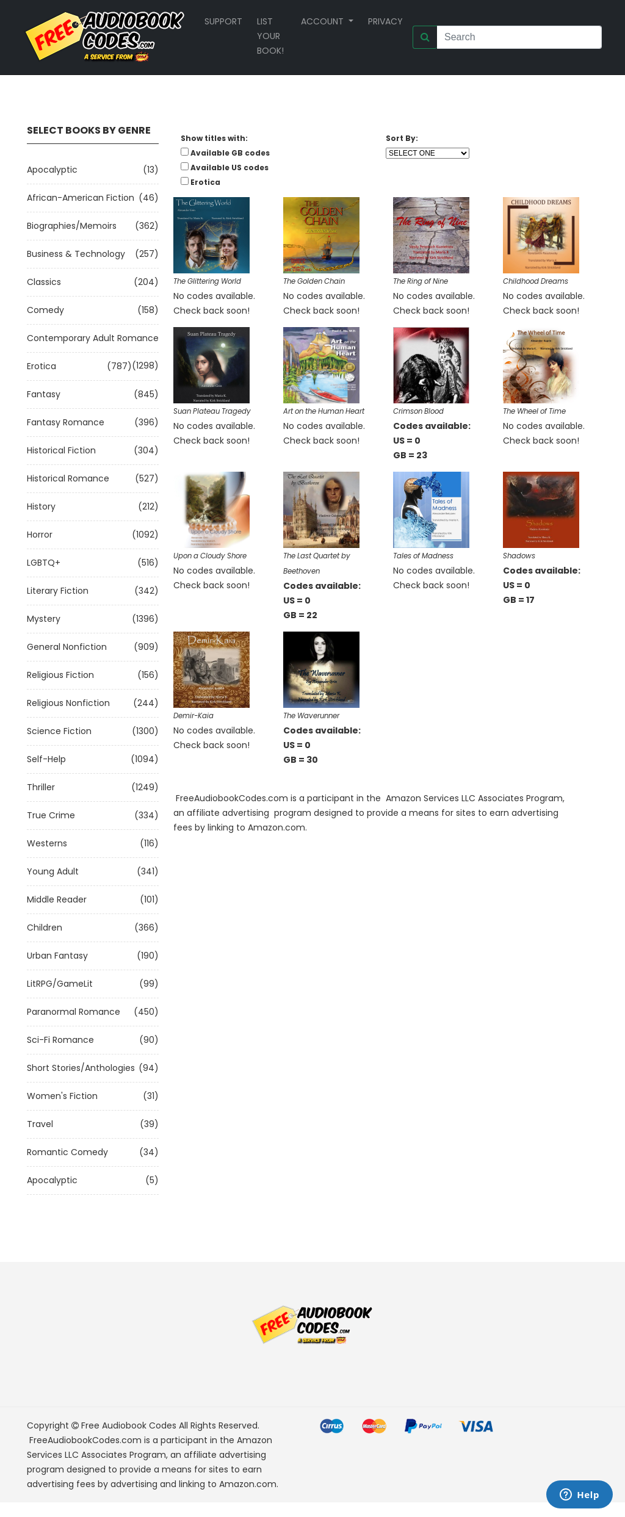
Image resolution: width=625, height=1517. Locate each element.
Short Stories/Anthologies (81, 1068)
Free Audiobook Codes (128, 1425)
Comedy (45, 310)
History (41, 506)
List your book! (270, 36)
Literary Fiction (58, 591)
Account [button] (323, 21)
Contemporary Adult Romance (93, 338)
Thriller (41, 787)
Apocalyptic (52, 170)
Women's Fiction (62, 1096)
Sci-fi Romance (60, 1040)
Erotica (41, 366)
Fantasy (43, 394)
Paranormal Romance (73, 1012)
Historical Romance (68, 478)
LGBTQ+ (43, 563)
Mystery (43, 619)
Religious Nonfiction (68, 703)
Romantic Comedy (67, 1152)
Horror (39, 534)
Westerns (47, 843)
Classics (44, 282)
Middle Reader (57, 899)
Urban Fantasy (57, 955)
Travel (40, 1124)
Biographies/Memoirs (72, 226)
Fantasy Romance (65, 422)
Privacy (385, 21)
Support (223, 21)
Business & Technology (76, 254)
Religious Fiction (60, 675)
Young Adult (53, 871)
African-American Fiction (80, 198)
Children (44, 927)
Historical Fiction (61, 450)
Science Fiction (59, 731)
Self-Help (46, 759)
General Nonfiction (67, 647)
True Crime (51, 815)
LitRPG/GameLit (60, 984)
